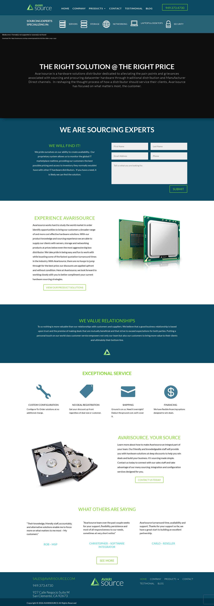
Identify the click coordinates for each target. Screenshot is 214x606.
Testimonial (134, 8)
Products (96, 8)
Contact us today (149, 479)
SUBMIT (178, 189)
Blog (149, 8)
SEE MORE (107, 560)
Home (65, 8)
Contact (115, 8)
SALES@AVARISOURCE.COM (54, 579)
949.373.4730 (174, 7)
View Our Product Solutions (64, 287)
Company (79, 8)
